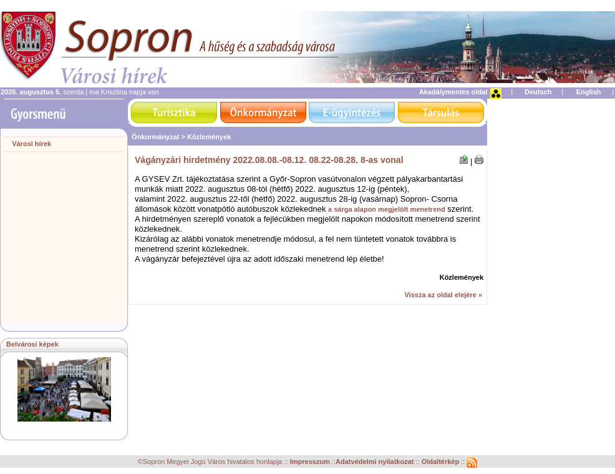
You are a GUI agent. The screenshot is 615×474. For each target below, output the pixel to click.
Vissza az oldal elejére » (443, 295)
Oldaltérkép (442, 462)
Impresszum (311, 462)
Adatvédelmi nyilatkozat (375, 462)
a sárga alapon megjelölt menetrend (386, 209)
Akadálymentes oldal (453, 92)
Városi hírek (31, 143)
